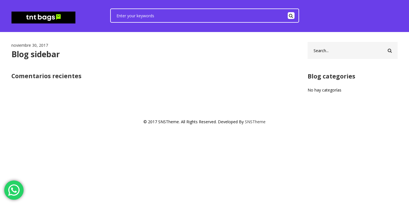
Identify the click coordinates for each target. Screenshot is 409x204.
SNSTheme (255, 121)
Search (291, 15)
